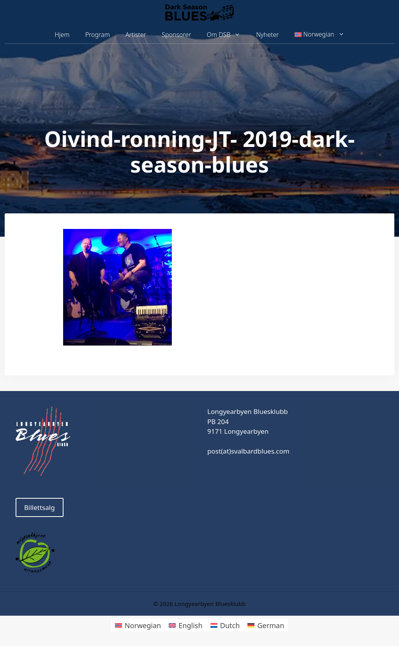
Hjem (62, 34)
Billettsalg (39, 507)
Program (97, 34)
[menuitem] (319, 35)
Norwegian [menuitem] (143, 625)
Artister (135, 34)
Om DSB (228, 35)
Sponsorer (176, 34)
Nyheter (267, 34)
